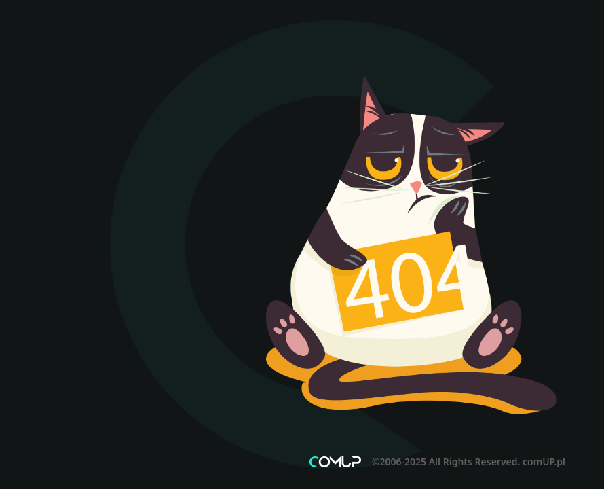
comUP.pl (544, 461)
